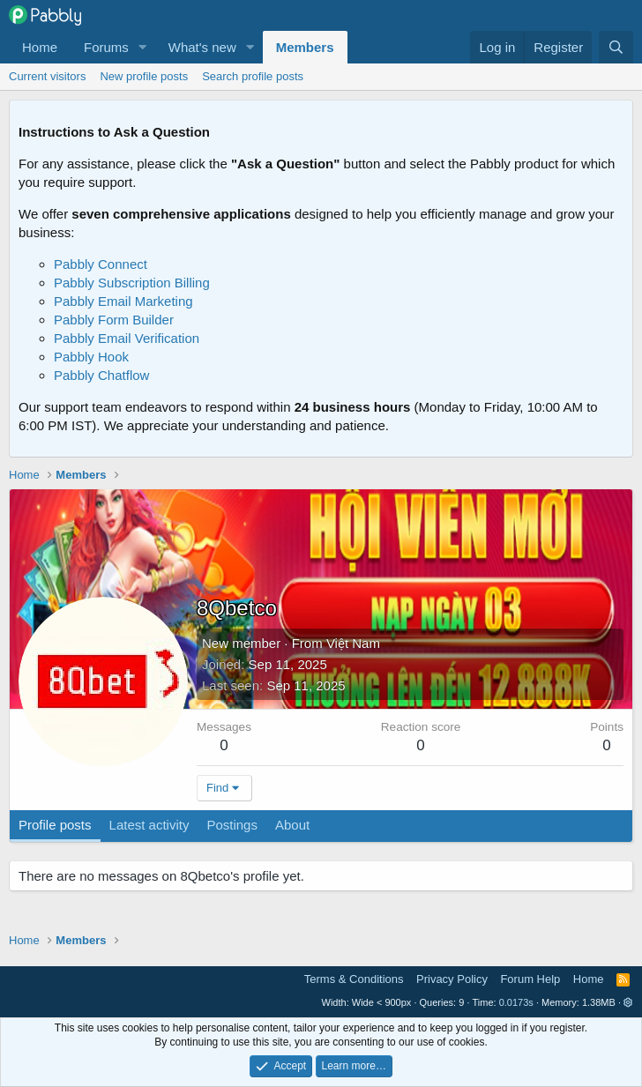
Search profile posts (252, 76)
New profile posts (144, 76)
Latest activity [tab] (149, 824)
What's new (202, 47)
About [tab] (292, 824)
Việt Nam (353, 643)
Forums (106, 47)
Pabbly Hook (91, 356)
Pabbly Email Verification (126, 338)
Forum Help (530, 979)
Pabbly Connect (100, 264)
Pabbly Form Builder (114, 319)
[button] (143, 47)
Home (39, 47)
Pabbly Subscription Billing (132, 282)
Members (305, 47)
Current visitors (47, 76)
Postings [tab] (232, 824)
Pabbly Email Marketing (123, 301)
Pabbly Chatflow (101, 375)
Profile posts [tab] (55, 824)
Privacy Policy (452, 979)
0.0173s (516, 1002)
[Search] (616, 47)
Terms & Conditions (354, 979)
